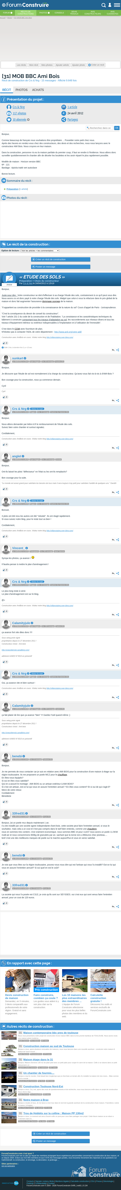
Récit (6, 90)
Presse (99, 1181)
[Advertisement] (60, 933)
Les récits (21, 65)
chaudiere (92, 829)
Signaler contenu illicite (44, 1181)
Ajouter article (62, 65)
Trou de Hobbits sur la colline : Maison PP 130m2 (53, 1113)
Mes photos (46, 65)
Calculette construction (80, 1181)
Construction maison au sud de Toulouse (48, 1046)
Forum (6, 13)
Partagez (72, 119)
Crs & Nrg (19, 107)
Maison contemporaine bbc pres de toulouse (50, 1032)
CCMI (17, 329)
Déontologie (108, 1181)
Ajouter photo (78, 65)
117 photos (19, 113)
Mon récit (33, 65)
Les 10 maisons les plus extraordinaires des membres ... (74, 998)
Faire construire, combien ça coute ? (46, 997)
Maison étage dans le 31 (38, 1059)
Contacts (30, 1181)
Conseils (59, 13)
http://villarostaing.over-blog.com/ (59, 337)
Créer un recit (96, 65)
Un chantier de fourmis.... (38, 1073)
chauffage (62, 774)
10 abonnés (19, 119)
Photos (43, 13)
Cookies (51, 1183)
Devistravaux (74, 13)
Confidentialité (41, 1183)
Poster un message (43, 266)
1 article (72, 107)
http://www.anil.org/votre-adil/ (68, 332)
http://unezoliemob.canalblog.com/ (15, 650)
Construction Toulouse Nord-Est (43, 1086)
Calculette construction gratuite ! (98, 998)
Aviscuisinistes (112, 13)
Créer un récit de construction (49, 259)
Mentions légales (62, 1181)
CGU (93, 1181)
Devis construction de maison (16, 997)
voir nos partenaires (8, 1166)
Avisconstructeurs (92, 13)
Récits (26, 13)
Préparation (12, 189)
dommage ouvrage (51, 301)
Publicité (29, 1183)
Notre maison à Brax (35, 1099)
